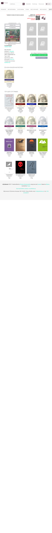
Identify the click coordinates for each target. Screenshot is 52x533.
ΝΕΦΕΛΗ (9, 110)
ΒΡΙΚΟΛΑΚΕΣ (9, 152)
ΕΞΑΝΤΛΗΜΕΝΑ (20, 9)
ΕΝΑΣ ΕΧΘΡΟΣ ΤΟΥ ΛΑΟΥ (31, 130)
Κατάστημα (34, 4)
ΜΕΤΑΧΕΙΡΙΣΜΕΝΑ (12, 9)
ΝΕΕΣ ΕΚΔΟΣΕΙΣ (43, 9)
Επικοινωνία (41, 4)
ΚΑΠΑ (20, 156)
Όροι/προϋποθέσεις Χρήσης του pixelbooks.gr (26, 188)
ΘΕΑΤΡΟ (12, 59)
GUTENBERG (9, 86)
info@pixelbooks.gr (40, 191)
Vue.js (28, 186)
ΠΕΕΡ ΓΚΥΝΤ (20, 130)
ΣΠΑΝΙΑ (27, 9)
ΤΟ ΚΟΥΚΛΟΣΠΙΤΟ (9, 174)
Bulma (47, 184)
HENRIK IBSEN (7, 46)
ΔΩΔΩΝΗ (11, 51)
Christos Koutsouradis (25, 184)
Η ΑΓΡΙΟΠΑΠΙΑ (9, 83)
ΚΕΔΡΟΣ (9, 154)
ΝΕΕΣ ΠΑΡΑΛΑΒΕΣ (34, 9)
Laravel (39, 184)
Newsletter (28, 4)
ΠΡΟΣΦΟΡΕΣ (3, 9)
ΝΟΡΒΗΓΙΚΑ (7, 62)
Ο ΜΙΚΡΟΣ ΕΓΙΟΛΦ (31, 174)
